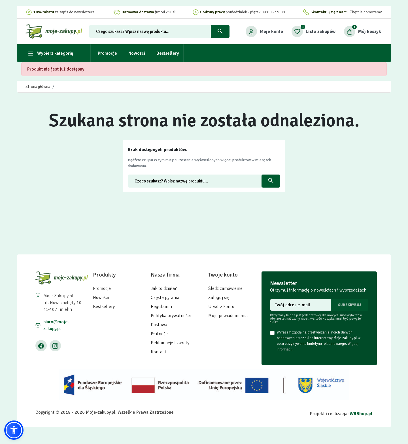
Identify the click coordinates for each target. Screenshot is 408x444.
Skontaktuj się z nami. (330, 12)
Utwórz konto (221, 306)
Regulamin (161, 306)
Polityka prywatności (171, 315)
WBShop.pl (361, 414)
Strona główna (38, 86)
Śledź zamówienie (225, 288)
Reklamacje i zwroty (170, 343)
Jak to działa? (164, 288)
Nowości (101, 297)
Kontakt (158, 352)
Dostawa (159, 325)
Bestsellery (104, 306)
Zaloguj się (219, 297)
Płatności (160, 334)
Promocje (102, 288)
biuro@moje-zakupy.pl (56, 325)
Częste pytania (165, 297)
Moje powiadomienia (228, 315)
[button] (362, 31)
